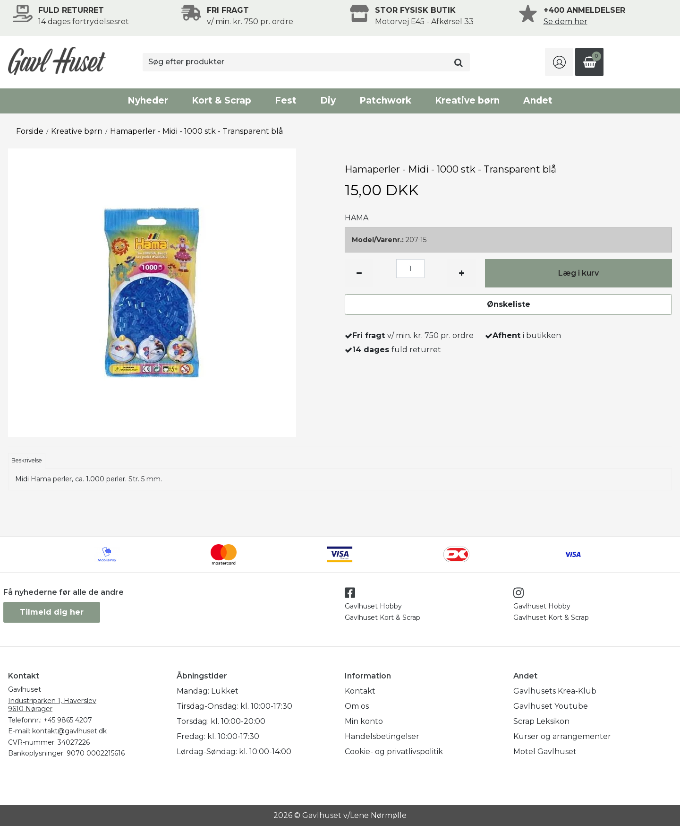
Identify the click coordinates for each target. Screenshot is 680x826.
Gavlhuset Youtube (550, 706)
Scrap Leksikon (541, 721)
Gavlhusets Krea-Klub (554, 691)
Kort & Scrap (221, 100)
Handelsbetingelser (382, 736)
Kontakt (360, 691)
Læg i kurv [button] (578, 273)
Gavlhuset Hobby (373, 606)
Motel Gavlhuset (545, 751)
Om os (357, 706)
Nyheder (148, 100)
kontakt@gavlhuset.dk (69, 731)
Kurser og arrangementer (562, 736)
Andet (537, 100)
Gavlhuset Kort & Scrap (382, 617)
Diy (328, 100)
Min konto (364, 721)
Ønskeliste (508, 304)
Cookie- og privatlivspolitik (394, 751)
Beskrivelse (26, 460)
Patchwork (385, 100)
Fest (286, 100)
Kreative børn (467, 100)
